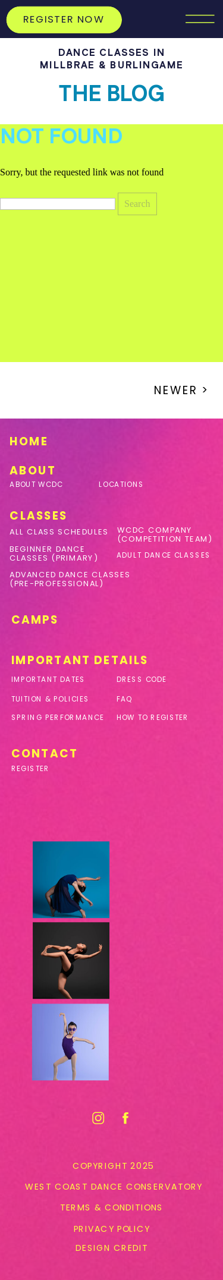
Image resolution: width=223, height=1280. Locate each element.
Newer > (181, 390)
